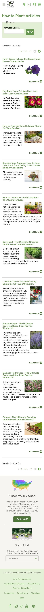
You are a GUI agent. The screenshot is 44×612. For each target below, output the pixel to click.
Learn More (22, 519)
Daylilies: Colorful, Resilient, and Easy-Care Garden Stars (20, 92)
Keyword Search (12, 28)
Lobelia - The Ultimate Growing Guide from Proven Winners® (19, 282)
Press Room (22, 593)
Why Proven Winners (22, 579)
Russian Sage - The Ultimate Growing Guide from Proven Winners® (18, 326)
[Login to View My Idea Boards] (29, 3)
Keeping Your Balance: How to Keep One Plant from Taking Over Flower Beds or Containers (21, 165)
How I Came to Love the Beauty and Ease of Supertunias (21, 60)
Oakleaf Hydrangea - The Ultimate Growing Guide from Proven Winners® (21, 375)
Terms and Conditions (22, 588)
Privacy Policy (34, 583)
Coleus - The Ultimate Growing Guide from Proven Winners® (19, 418)
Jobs (22, 598)
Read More (34, 81)
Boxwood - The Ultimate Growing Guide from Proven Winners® (20, 243)
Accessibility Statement (14, 583)
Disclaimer (35, 593)
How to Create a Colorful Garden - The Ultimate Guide (21, 198)
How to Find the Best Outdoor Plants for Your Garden (22, 127)
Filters (10, 22)
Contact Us (9, 593)
